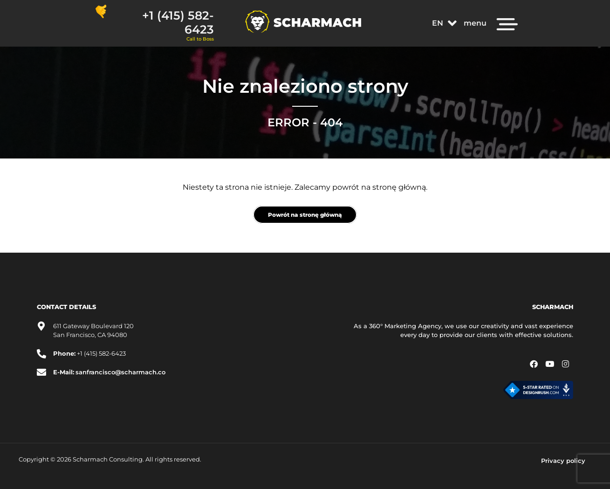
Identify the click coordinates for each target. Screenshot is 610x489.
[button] (444, 23)
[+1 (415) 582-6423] (101, 12)
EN (444, 23)
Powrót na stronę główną (305, 214)
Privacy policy (563, 460)
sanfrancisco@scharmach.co (120, 372)
